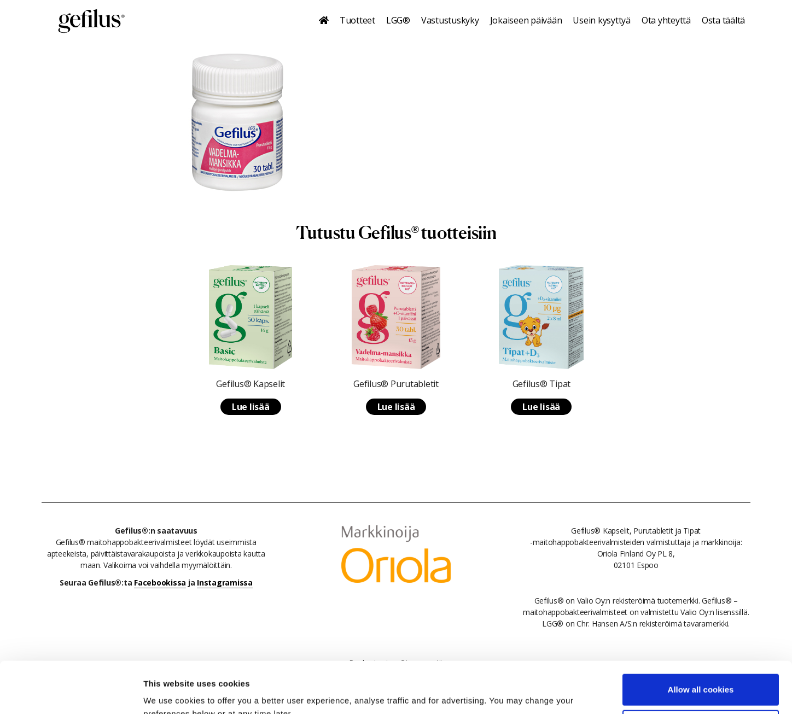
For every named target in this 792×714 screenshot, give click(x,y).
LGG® (398, 20)
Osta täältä (723, 20)
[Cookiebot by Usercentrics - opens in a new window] (71, 692)
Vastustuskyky (450, 20)
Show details (168, 692)
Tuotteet (357, 20)
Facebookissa (160, 582)
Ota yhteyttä (666, 20)
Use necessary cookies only (700, 673)
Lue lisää (251, 407)
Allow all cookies (701, 638)
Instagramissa (225, 582)
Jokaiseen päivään (526, 20)
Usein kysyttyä (602, 20)
